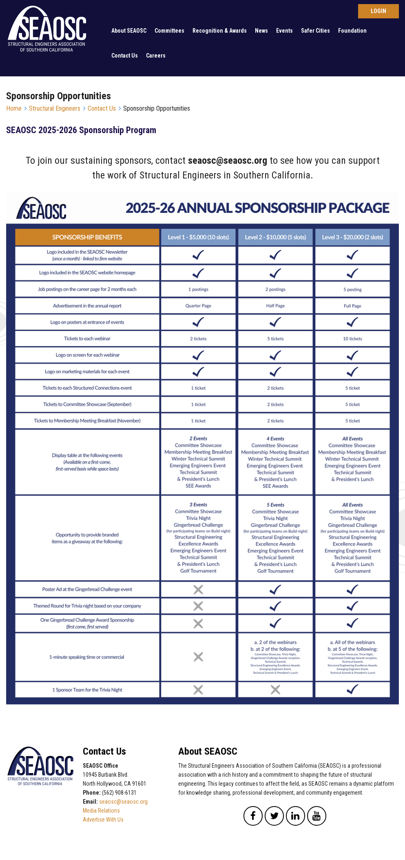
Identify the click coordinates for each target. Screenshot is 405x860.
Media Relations (101, 810)
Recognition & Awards (220, 30)
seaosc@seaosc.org (123, 801)
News (261, 30)
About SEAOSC (128, 30)
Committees (169, 30)
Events (284, 30)
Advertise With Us (103, 819)
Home (14, 108)
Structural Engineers (54, 108)
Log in (378, 11)
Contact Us (124, 55)
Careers (156, 55)
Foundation (352, 30)
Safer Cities (315, 30)
